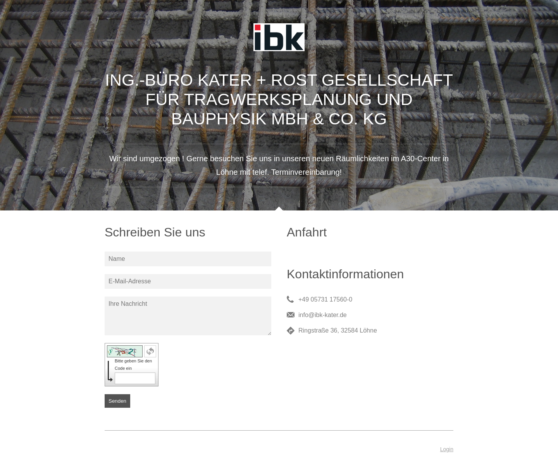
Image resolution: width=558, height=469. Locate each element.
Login (446, 449)
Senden (117, 401)
